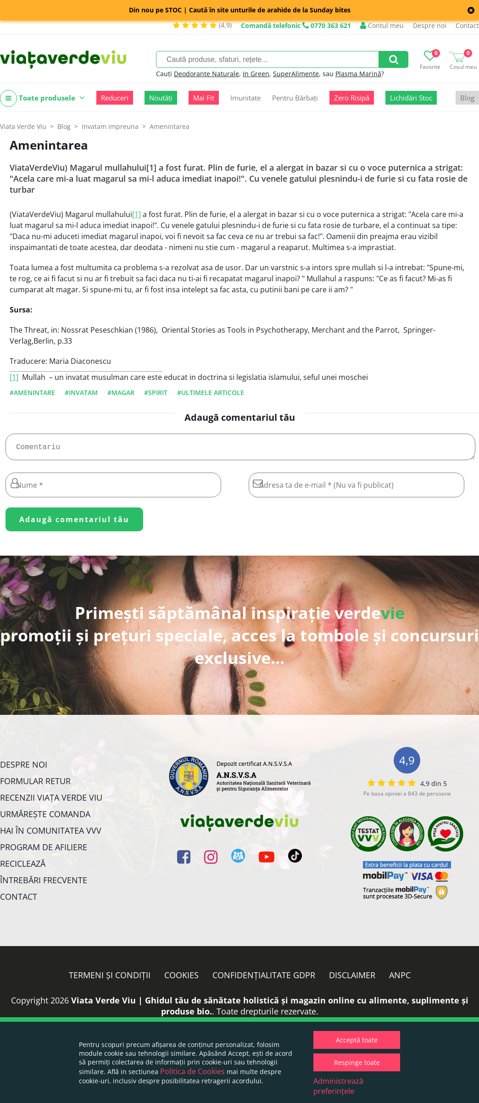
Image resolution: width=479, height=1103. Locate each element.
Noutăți (161, 97)
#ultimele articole (210, 392)
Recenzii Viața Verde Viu (51, 801)
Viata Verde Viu (23, 126)
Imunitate (245, 97)
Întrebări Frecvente (43, 883)
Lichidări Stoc (411, 97)
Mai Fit (203, 97)
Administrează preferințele (338, 1086)
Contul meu (382, 25)
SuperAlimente (296, 73)
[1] (136, 214)
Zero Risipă (351, 97)
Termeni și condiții (109, 978)
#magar (120, 392)
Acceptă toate (357, 1040)
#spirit (155, 392)
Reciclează (22, 867)
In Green (256, 73)
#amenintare (32, 392)
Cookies (181, 978)
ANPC (400, 978)
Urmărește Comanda (45, 817)
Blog (467, 97)
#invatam (81, 392)
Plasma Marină (358, 73)
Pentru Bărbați (295, 97)
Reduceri (114, 97)
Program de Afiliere (43, 850)
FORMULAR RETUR (35, 784)
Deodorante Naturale (206, 73)
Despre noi (429, 25)
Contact (467, 25)
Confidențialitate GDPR (263, 978)
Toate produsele (42, 98)
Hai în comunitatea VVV (50, 834)
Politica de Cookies (192, 1071)
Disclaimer (352, 978)
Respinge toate (357, 1062)
